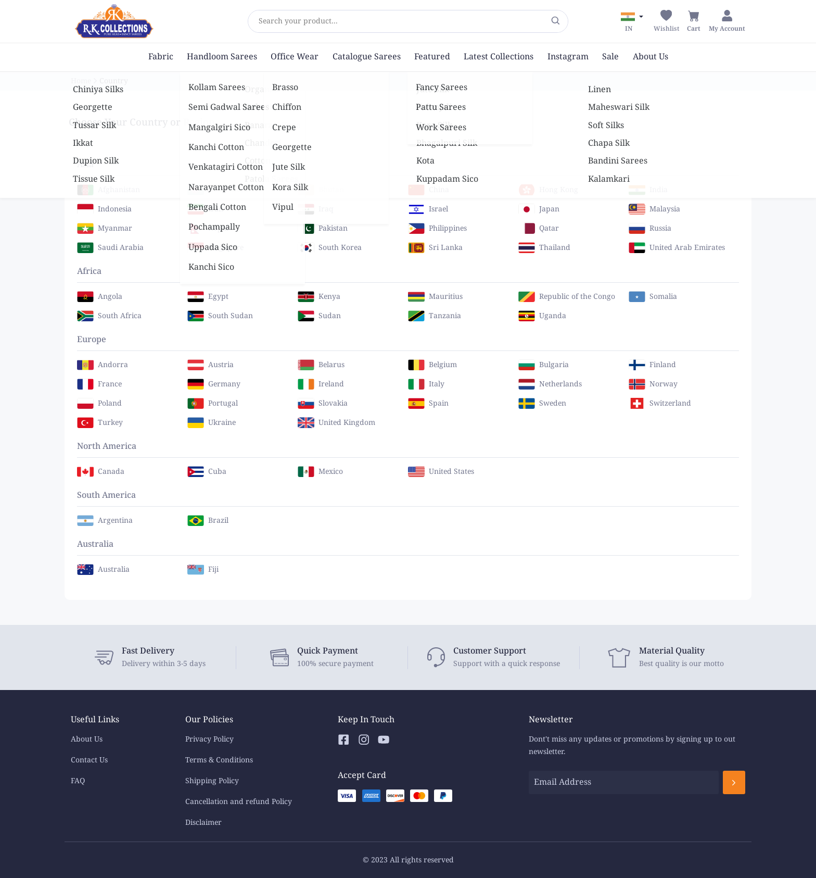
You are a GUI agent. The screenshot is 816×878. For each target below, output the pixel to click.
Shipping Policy (212, 780)
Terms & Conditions (219, 760)
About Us (87, 739)
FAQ (78, 780)
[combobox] (259, 21)
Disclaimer (203, 822)
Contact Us (89, 760)
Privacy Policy (209, 739)
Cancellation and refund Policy (238, 801)
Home (81, 81)
